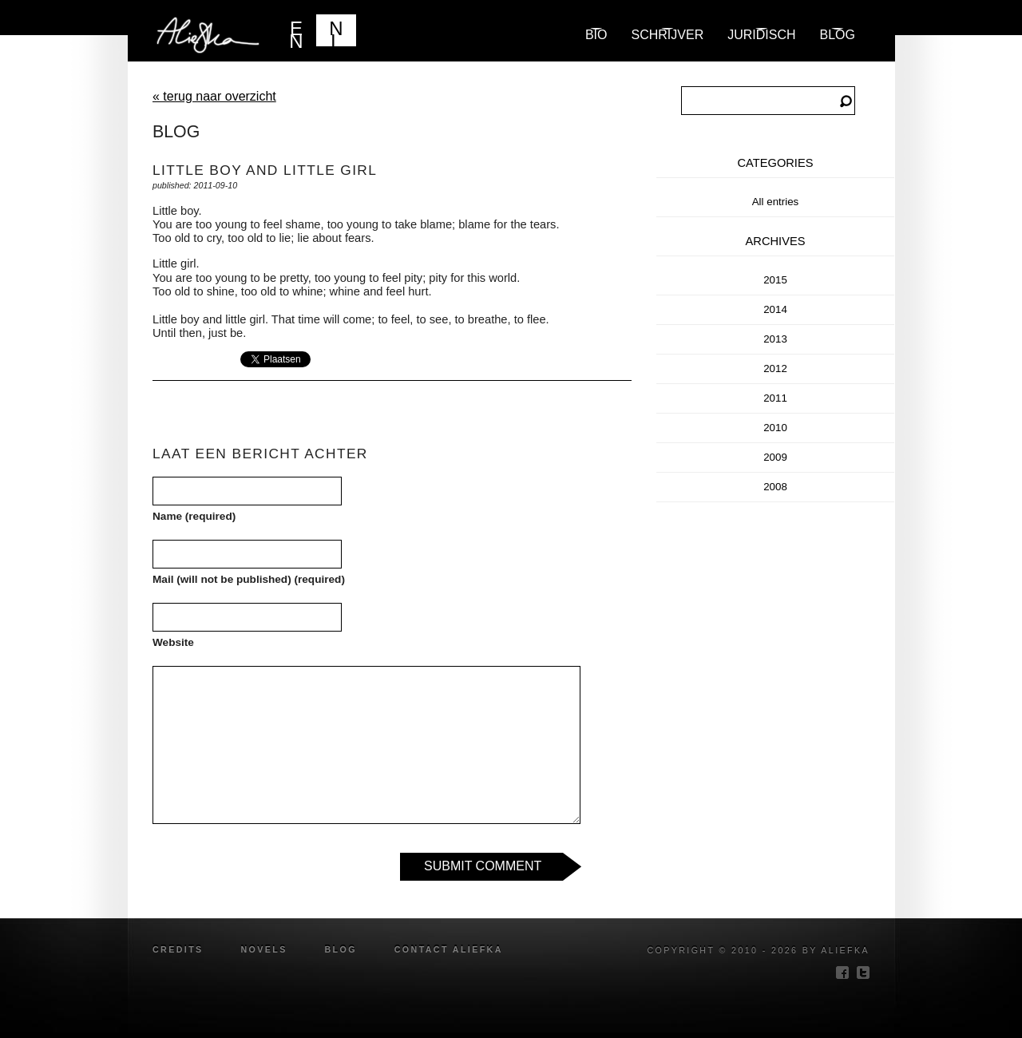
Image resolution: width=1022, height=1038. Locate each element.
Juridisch (761, 35)
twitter (863, 972)
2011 (775, 398)
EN (296, 32)
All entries (775, 202)
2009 (775, 457)
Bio (596, 35)
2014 (775, 309)
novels (263, 949)
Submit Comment (482, 866)
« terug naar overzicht (214, 96)
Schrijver (668, 35)
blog (837, 35)
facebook (842, 972)
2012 (775, 368)
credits (178, 949)
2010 (775, 428)
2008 (775, 487)
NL (336, 32)
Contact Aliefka (448, 949)
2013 (775, 339)
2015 (775, 280)
